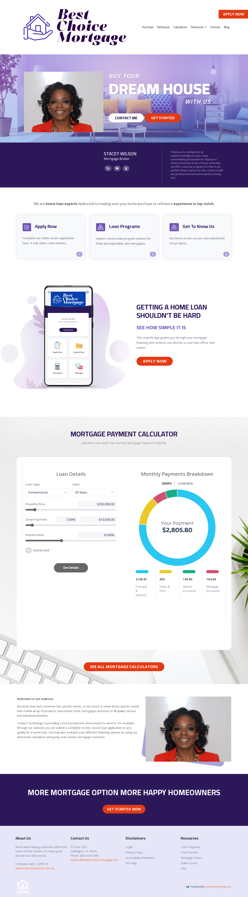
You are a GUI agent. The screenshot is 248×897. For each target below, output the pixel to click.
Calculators (180, 27)
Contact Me (126, 117)
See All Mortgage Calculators (124, 666)
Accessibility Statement (140, 858)
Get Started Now (124, 809)
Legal (129, 847)
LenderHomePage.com (218, 886)
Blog (226, 27)
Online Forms (189, 863)
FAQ (183, 868)
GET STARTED (163, 117)
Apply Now (154, 361)
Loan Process (189, 852)
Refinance (163, 27)
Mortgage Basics (191, 858)
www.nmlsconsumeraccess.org (34, 868)
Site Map (131, 863)
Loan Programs (190, 847)
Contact (215, 27)
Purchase (148, 27)
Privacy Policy (134, 852)
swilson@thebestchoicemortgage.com (94, 860)
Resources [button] (197, 27)
